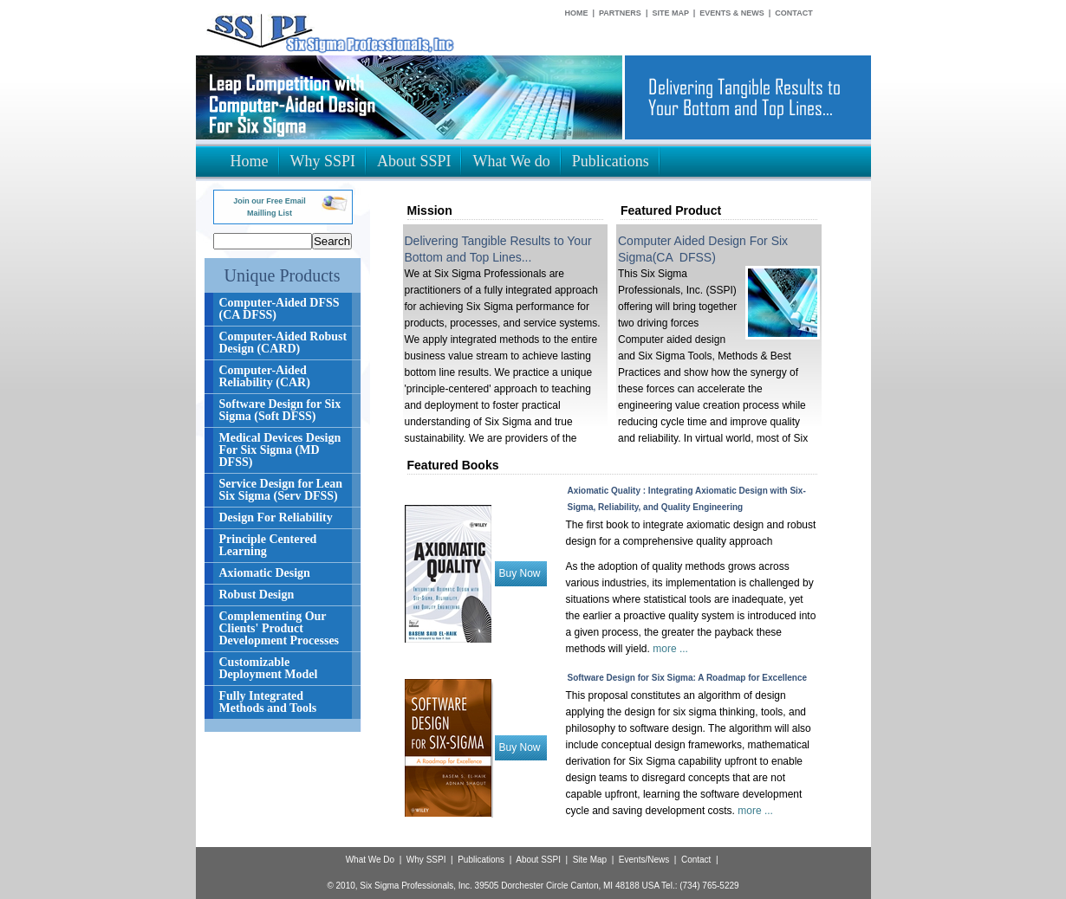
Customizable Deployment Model (268, 668)
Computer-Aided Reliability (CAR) (264, 376)
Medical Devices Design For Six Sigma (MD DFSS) (280, 450)
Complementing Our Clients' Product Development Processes (279, 628)
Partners (620, 13)
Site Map (670, 13)
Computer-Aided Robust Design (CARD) (283, 342)
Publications (481, 859)
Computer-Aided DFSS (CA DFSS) (279, 308)
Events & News (731, 13)
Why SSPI (426, 859)
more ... (670, 649)
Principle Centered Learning (268, 545)
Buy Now (520, 573)
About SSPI (538, 859)
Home (576, 13)
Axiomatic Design (264, 572)
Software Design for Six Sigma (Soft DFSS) (280, 410)
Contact (793, 13)
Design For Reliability (276, 517)
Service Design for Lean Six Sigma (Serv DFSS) (280, 489)
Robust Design (257, 594)
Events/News (644, 859)
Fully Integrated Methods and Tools (268, 702)
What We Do (370, 859)
